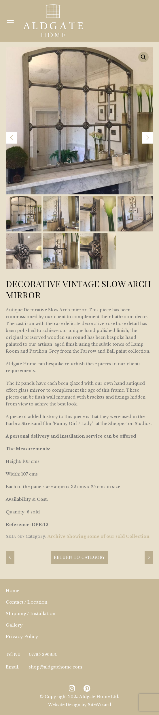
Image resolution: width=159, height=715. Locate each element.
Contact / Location (27, 602)
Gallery (14, 625)
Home (13, 590)
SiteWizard (99, 704)
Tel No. (14, 654)
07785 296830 (43, 654)
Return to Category (79, 557)
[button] (143, 57)
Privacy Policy (22, 636)
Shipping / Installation (31, 613)
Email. (12, 667)
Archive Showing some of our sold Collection (98, 536)
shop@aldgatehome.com (55, 667)
